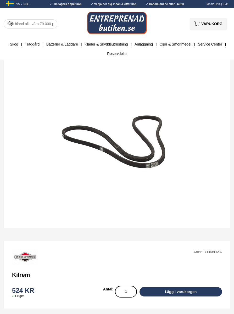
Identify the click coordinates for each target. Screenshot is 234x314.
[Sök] (30, 24)
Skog (14, 44)
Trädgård (32, 44)
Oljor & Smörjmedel (175, 44)
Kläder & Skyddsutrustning (106, 44)
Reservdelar (117, 54)
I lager (19, 296)
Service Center (210, 44)
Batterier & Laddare (62, 44)
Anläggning (144, 44)
